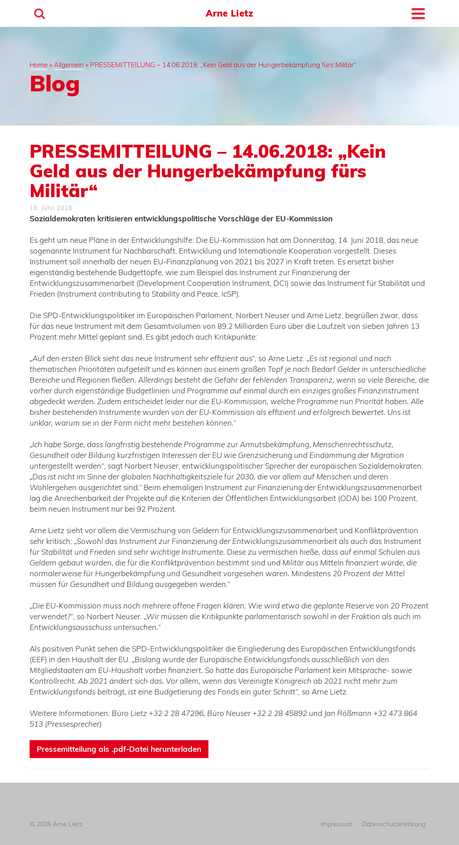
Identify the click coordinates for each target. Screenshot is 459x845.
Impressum (336, 824)
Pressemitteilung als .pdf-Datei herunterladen (119, 749)
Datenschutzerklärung (393, 824)
